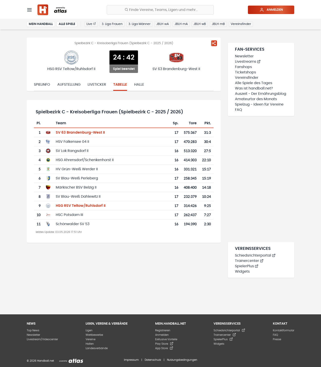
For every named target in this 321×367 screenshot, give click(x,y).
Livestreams (248, 61)
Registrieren (162, 330)
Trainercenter (249, 260)
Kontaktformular (283, 330)
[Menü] (29, 9)
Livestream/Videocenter (42, 339)
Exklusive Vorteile (166, 339)
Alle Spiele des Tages (253, 83)
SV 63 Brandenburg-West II (80, 132)
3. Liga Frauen (112, 24)
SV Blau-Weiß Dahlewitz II (78, 196)
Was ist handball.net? (254, 88)
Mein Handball (41, 24)
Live (91, 23)
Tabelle (120, 84)
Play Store (164, 343)
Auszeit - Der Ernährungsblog (260, 93)
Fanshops (243, 67)
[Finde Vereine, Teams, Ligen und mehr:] (160, 10)
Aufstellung (68, 84)
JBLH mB (218, 24)
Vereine (90, 339)
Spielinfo (42, 84)
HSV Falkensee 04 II (72, 141)
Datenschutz (153, 360)
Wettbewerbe (94, 335)
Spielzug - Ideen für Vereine (259, 104)
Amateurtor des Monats (256, 99)
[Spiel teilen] (214, 43)
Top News (33, 330)
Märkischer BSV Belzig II (76, 187)
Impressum (131, 360)
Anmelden (271, 10)
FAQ (238, 110)
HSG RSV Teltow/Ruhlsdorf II (80, 205)
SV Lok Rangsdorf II (72, 151)
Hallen (90, 343)
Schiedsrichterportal (255, 255)
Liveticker (97, 84)
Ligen (89, 330)
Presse (277, 339)
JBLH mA (181, 24)
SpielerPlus (246, 266)
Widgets (242, 271)
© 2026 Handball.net (40, 360)
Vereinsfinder (241, 24)
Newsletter (244, 56)
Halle (139, 84)
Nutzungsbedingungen (182, 360)
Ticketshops (245, 72)
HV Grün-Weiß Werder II (77, 169)
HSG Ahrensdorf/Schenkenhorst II (85, 160)
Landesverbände (97, 348)
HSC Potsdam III (69, 215)
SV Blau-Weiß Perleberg (77, 178)
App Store (164, 348)
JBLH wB (199, 24)
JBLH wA (162, 24)
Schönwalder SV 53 (72, 224)
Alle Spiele (67, 24)
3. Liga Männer (139, 24)
